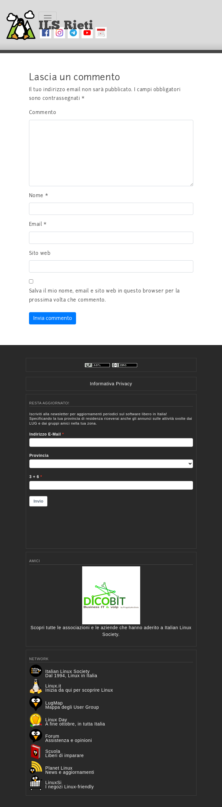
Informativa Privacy (111, 383)
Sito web (40, 253)
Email (38, 224)
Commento (42, 112)
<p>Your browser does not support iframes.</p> (111, 476)
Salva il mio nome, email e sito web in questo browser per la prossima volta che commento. (104, 295)
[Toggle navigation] (48, 18)
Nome (38, 195)
